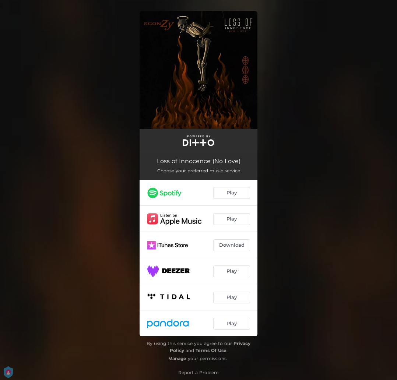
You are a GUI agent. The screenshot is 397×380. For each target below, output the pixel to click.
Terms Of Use (211, 350)
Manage (177, 358)
